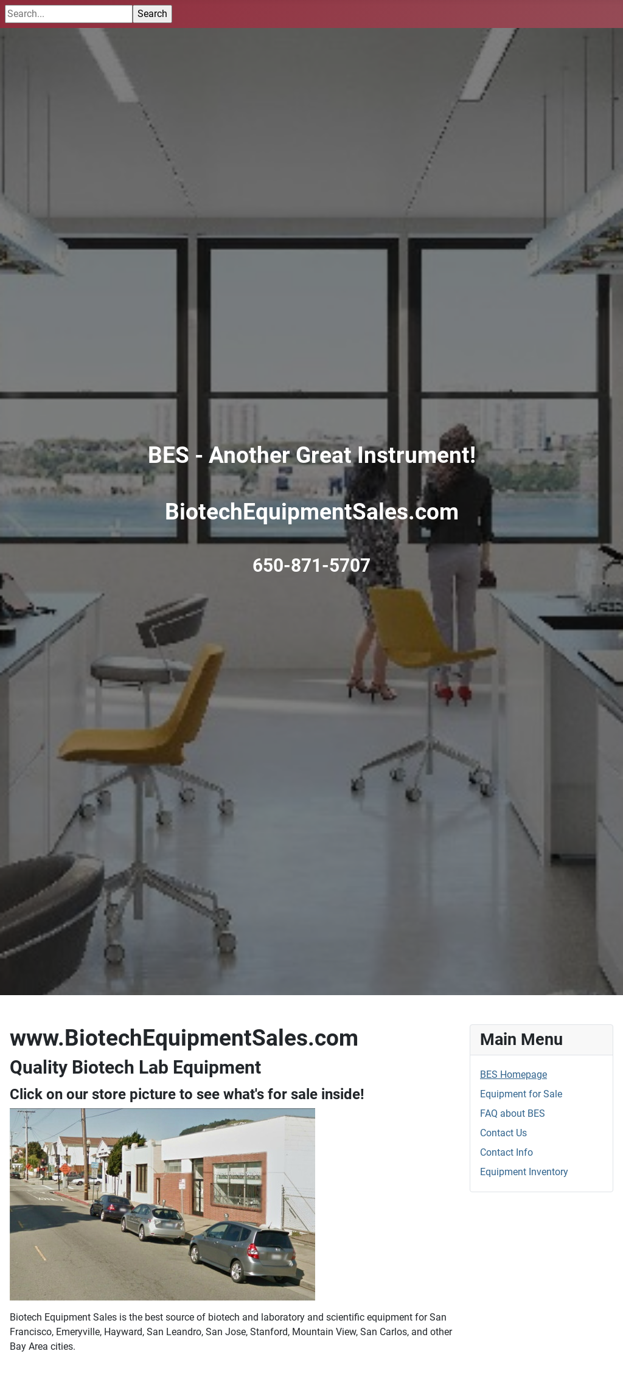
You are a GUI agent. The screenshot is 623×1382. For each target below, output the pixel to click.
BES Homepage (513, 1074)
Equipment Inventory (524, 1172)
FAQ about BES (512, 1113)
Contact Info (506, 1152)
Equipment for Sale (521, 1094)
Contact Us (503, 1133)
